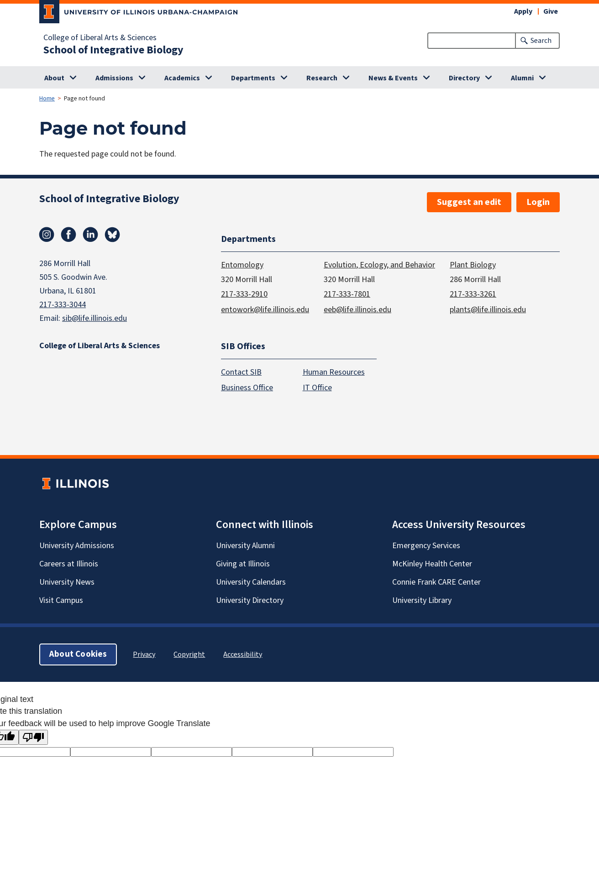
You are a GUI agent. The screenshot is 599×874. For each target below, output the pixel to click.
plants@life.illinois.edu (488, 309)
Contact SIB (241, 372)
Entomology (242, 265)
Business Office (247, 388)
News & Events (393, 78)
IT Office (317, 388)
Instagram (47, 235)
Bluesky (112, 235)
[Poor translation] (33, 737)
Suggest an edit (469, 202)
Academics (182, 78)
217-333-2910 (244, 294)
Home (47, 98)
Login (538, 202)
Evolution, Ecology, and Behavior (379, 265)
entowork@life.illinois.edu (265, 309)
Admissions (114, 78)
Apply (523, 11)
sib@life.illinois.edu (94, 318)
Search (541, 41)
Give (550, 11)
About (54, 78)
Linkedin (90, 235)
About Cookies (78, 655)
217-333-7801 (347, 294)
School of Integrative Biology (113, 50)
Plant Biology (473, 265)
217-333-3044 (62, 304)
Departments (253, 78)
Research (321, 78)
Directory (464, 78)
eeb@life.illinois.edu (357, 309)
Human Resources (334, 372)
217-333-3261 (473, 294)
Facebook (68, 235)
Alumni (522, 78)
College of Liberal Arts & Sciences (100, 37)
